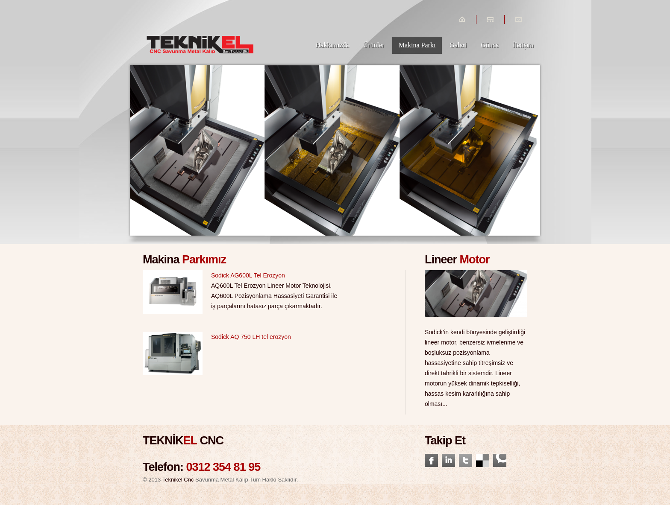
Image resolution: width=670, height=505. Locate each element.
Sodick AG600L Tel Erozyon (248, 275)
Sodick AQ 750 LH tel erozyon (251, 336)
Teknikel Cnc (178, 479)
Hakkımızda (332, 45)
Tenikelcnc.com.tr (200, 33)
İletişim (523, 45)
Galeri (458, 45)
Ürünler (374, 45)
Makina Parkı (417, 45)
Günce (490, 45)
